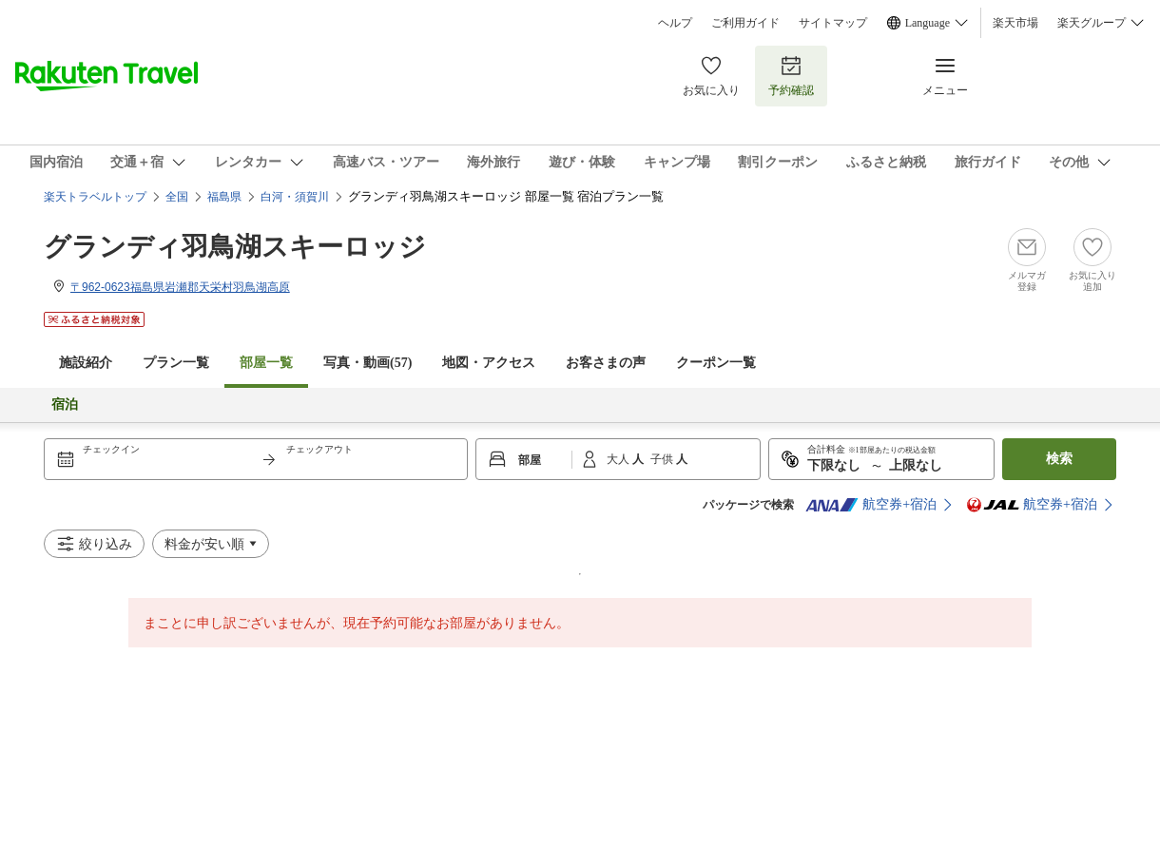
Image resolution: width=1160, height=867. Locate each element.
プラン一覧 (176, 363)
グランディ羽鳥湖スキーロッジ (235, 246)
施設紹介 (85, 363)
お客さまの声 (606, 363)
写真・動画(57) (367, 363)
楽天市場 (1015, 22)
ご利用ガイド (745, 22)
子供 (663, 459)
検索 (1059, 459)
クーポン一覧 (716, 363)
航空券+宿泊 (871, 504)
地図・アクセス (488, 363)
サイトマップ (833, 22)
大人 (619, 459)
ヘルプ (675, 22)
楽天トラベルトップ (95, 196)
